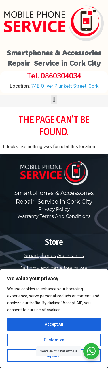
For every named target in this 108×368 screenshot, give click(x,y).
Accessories (70, 255)
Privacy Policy (54, 209)
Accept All (54, 324)
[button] (54, 99)
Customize (54, 340)
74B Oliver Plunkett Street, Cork (54, 86)
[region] (54, 318)
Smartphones (40, 255)
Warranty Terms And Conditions (53, 216)
